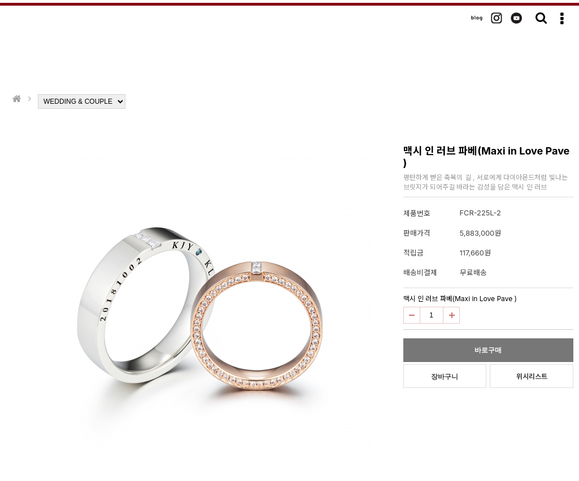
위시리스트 (531, 376)
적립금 (413, 253)
